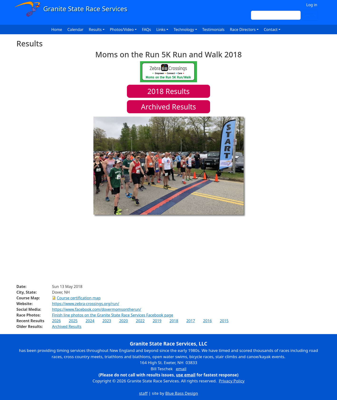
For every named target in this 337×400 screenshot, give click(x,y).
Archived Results (168, 107)
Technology (184, 29)
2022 (140, 320)
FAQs (146, 29)
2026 (56, 320)
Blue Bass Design (181, 393)
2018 (173, 320)
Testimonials (213, 29)
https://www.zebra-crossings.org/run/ (85, 303)
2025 (73, 320)
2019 (157, 320)
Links (161, 29)
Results (168, 91)
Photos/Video (122, 29)
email (181, 368)
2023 (106, 320)
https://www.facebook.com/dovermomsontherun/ (96, 309)
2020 (123, 320)
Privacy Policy (232, 381)
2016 (207, 320)
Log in (311, 4)
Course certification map (79, 298)
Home (56, 29)
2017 (190, 320)
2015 (224, 320)
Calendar (75, 29)
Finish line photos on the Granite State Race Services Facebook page (112, 315)
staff (143, 393)
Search (310, 15)
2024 (90, 320)
